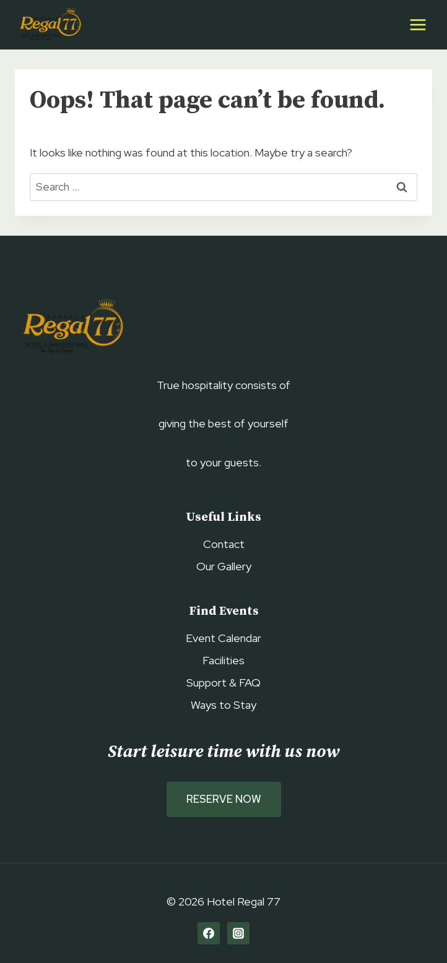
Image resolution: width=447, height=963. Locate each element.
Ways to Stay (223, 705)
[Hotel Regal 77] (49, 25)
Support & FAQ (223, 682)
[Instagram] (238, 933)
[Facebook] (208, 933)
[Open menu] (417, 24)
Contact (224, 544)
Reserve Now (223, 799)
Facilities (223, 660)
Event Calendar (223, 638)
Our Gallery (223, 566)
